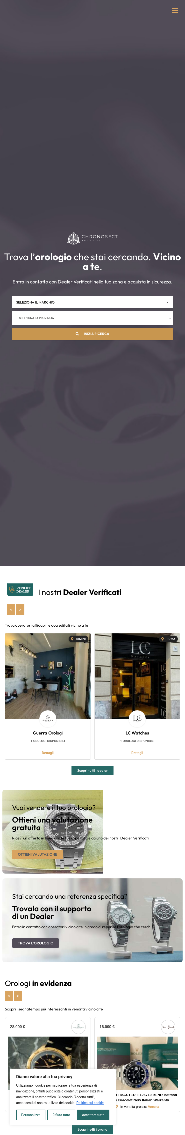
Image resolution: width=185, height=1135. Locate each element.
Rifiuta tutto (61, 1115)
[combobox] (92, 318)
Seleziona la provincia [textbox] (36, 318)
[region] (63, 1097)
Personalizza (31, 1115)
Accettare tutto (93, 1115)
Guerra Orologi (48, 733)
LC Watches (137, 733)
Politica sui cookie (90, 1103)
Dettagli (48, 753)
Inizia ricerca (92, 334)
